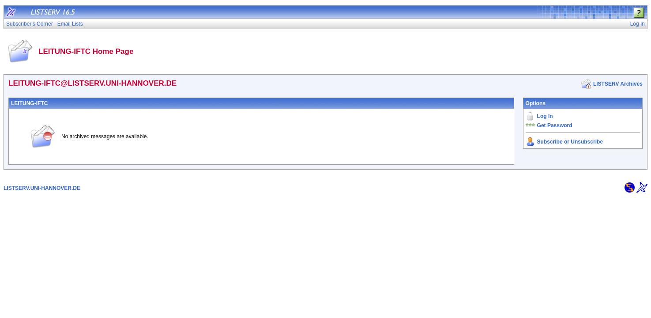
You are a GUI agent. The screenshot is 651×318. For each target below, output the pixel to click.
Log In (545, 116)
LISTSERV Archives (618, 84)
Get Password (554, 125)
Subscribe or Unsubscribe (570, 142)
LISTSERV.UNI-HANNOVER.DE (42, 188)
